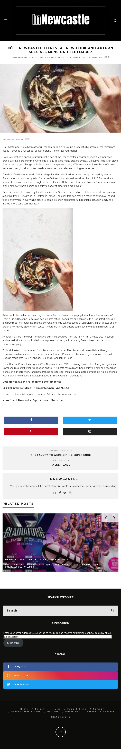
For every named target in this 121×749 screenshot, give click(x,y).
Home (24, 709)
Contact (108, 712)
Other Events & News (26, 712)
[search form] (60, 611)
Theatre (40, 709)
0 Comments (96, 57)
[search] (112, 611)
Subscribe (13, 642)
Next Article (60, 461)
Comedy (98, 709)
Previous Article (60, 451)
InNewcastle (21, 57)
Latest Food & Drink (43, 57)
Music (57, 709)
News (61, 57)
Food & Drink (76, 709)
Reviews (53, 712)
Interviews (72, 712)
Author (91, 712)
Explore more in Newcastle (47, 400)
